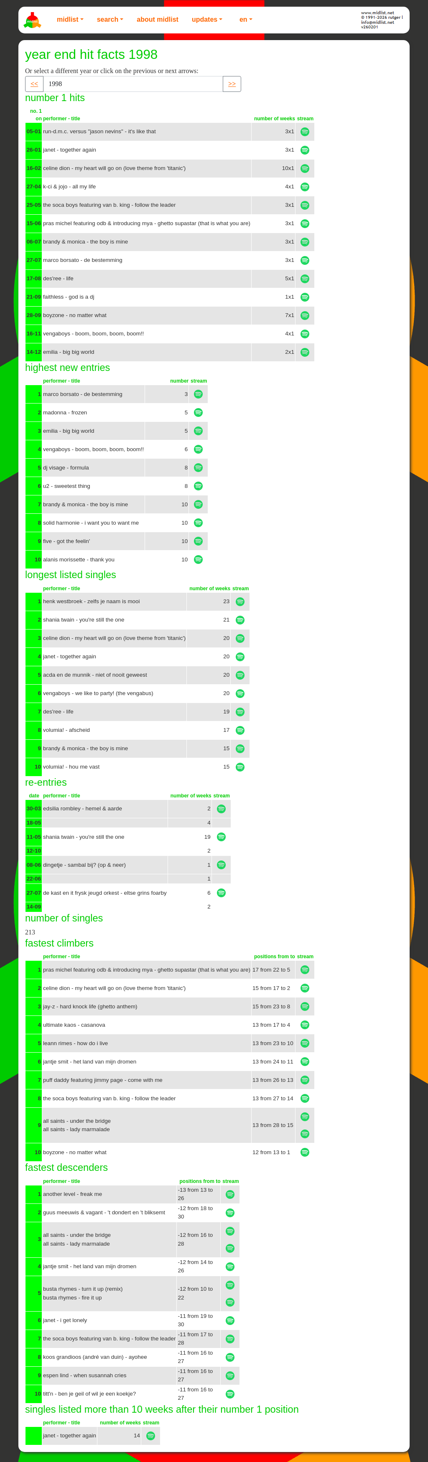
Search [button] (108, 19)
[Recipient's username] (133, 84)
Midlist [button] (68, 19)
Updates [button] (204, 19)
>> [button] (232, 83)
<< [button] (34, 83)
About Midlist (157, 19)
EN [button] (243, 19)
